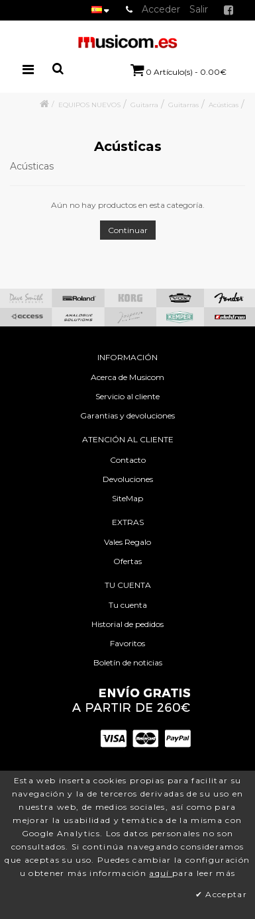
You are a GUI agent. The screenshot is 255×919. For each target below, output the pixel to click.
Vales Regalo (127, 542)
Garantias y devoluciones (127, 415)
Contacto (128, 460)
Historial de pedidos (127, 624)
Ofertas (127, 561)
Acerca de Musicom (127, 377)
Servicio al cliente (127, 396)
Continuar (128, 230)
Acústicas (223, 105)
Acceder (161, 9)
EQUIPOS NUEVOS (89, 105)
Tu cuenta (128, 605)
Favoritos (127, 643)
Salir (198, 9)
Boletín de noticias (127, 662)
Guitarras (183, 105)
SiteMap (127, 498)
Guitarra (144, 105)
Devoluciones (128, 479)
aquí (160, 873)
